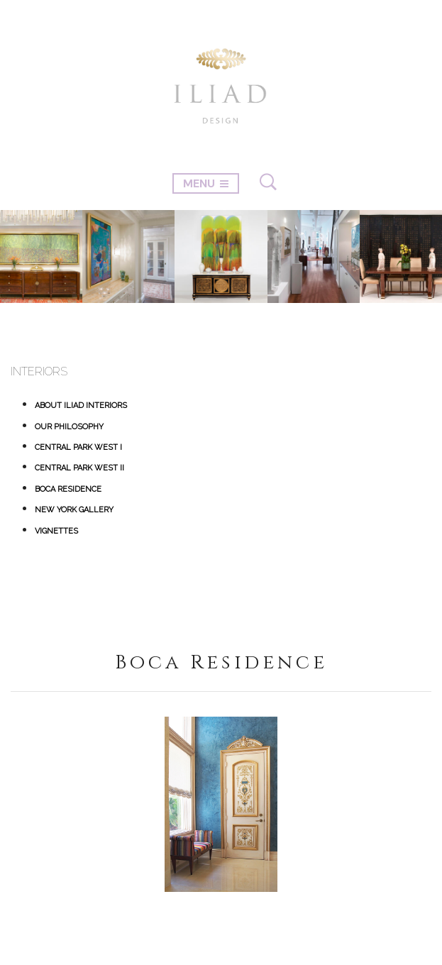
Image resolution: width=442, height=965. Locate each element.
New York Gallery (74, 509)
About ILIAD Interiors (81, 405)
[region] (221, 804)
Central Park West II (79, 468)
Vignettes (56, 531)
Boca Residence (68, 489)
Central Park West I (78, 447)
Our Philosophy (69, 426)
